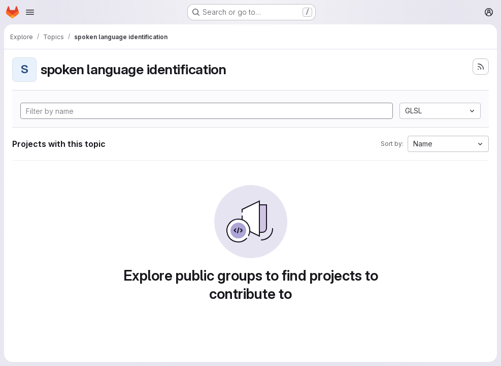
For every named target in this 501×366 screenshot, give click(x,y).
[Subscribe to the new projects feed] (481, 66)
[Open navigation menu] (30, 12)
